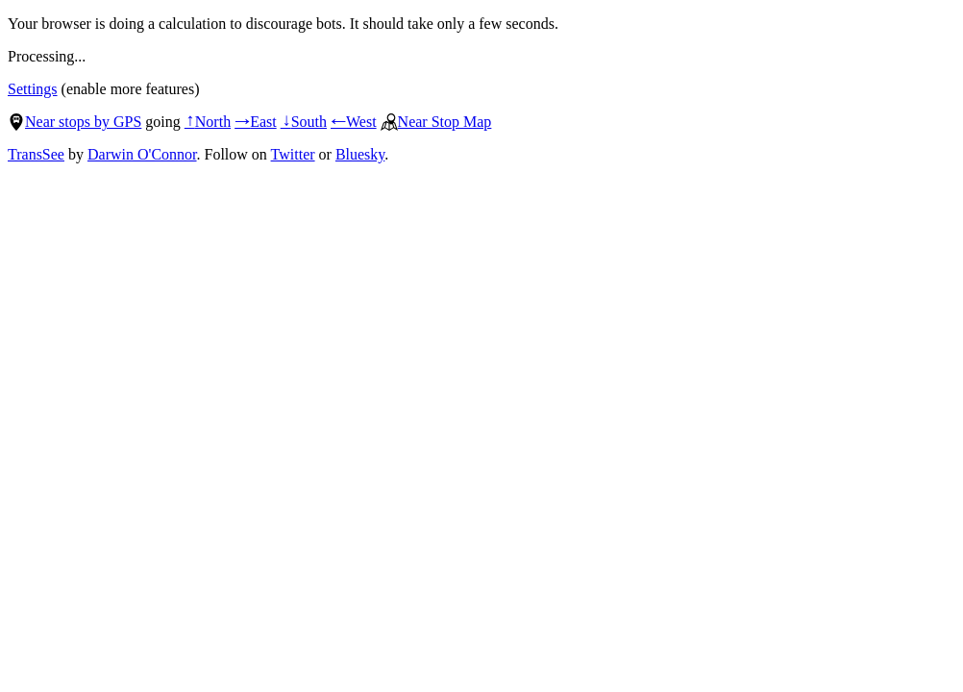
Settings (33, 89)
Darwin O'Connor (142, 154)
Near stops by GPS (74, 121)
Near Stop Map (436, 121)
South (304, 121)
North (208, 121)
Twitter (293, 154)
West (354, 121)
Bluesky (359, 154)
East (256, 121)
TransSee (36, 154)
